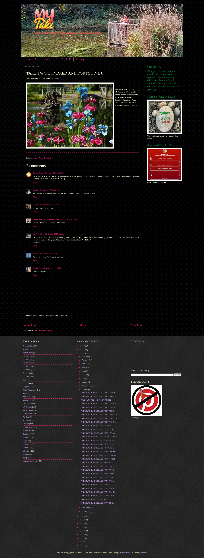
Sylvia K (36, 190)
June (84, 375)
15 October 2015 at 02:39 (49, 205)
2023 (82, 542)
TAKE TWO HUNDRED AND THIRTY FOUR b (98, 404)
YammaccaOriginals (30, 461)
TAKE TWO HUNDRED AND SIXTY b (95, 499)
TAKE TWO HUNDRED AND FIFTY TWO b (97, 470)
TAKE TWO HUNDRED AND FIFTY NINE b (97, 496)
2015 (82, 353)
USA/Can (26, 451)
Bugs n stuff (27, 366)
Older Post (136, 325)
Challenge (27, 370)
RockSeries (27, 420)
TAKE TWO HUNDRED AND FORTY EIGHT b (98, 455)
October (85, 390)
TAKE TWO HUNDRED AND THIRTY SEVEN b (99, 415)
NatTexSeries (28, 410)
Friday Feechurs (29, 390)
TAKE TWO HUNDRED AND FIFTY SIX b (97, 485)
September (86, 386)
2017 (82, 520)
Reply (35, 182)
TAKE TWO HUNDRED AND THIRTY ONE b (98, 393)
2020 (82, 531)
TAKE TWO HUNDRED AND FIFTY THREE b (98, 474)
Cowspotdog (38, 173)
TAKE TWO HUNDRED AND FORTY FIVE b (98, 444)
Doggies (26, 376)
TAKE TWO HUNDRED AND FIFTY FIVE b (97, 481)
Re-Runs (26, 417)
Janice (35, 253)
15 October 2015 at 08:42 (70, 219)
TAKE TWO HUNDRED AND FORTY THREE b (99, 437)
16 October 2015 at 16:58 (51, 268)
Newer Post (30, 325)
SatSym (26, 424)
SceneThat (27, 431)
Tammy (36, 205)
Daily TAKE (33, 59)
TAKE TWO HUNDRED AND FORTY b (96, 426)
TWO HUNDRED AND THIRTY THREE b (96, 400)
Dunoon (26, 383)
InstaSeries (27, 397)
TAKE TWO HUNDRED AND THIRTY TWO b (98, 396)
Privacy (80, 59)
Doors (25, 380)
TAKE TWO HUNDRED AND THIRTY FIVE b (98, 407)
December (86, 511)
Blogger (143, 553)
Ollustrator (126, 553)
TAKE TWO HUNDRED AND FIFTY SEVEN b (98, 488)
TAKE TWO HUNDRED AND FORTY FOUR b (98, 440)
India (25, 393)
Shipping (26, 437)
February (85, 360)
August (85, 382)
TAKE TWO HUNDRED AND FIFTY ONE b (97, 466)
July (83, 379)
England (26, 387)
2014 (82, 350)
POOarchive (27, 414)
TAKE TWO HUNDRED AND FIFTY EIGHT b (98, 492)
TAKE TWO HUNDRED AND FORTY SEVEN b (99, 451)
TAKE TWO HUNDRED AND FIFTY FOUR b (98, 477)
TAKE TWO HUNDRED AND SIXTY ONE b (97, 503)
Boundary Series (29, 363)
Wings (25, 458)
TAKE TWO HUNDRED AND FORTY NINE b (98, 459)
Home (83, 325)
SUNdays (26, 444)
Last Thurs (27, 404)
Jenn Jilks (37, 268)
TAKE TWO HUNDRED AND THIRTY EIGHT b (99, 418)
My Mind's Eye (38, 234)
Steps (25, 441)
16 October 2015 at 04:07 (48, 253)
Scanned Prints (28, 427)
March (84, 364)
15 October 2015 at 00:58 (53, 173)
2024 (82, 546)
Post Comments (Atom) (43, 331)
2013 (82, 346)
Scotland (47, 158)
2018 (82, 523)
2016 (82, 516)
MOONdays (27, 407)
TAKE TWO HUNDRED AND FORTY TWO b (98, 433)
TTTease (26, 447)
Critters (25, 373)
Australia (26, 360)
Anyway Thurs (37, 158)
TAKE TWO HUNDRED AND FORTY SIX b (97, 448)
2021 (82, 535)
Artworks (26, 349)
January (85, 356)
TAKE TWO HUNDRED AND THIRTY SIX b (97, 411)
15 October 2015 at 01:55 (50, 190)
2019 (82, 527)
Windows (26, 454)
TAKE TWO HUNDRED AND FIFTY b (95, 463)
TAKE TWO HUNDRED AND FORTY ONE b (98, 429)
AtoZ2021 (26, 356)
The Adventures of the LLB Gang (46, 219)
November (86, 508)
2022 (82, 538)
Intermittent (27, 400)
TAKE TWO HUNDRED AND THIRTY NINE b (98, 422)
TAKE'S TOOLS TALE (58, 59)
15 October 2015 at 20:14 (55, 234)
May (83, 371)
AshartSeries (28, 353)
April (84, 367)
